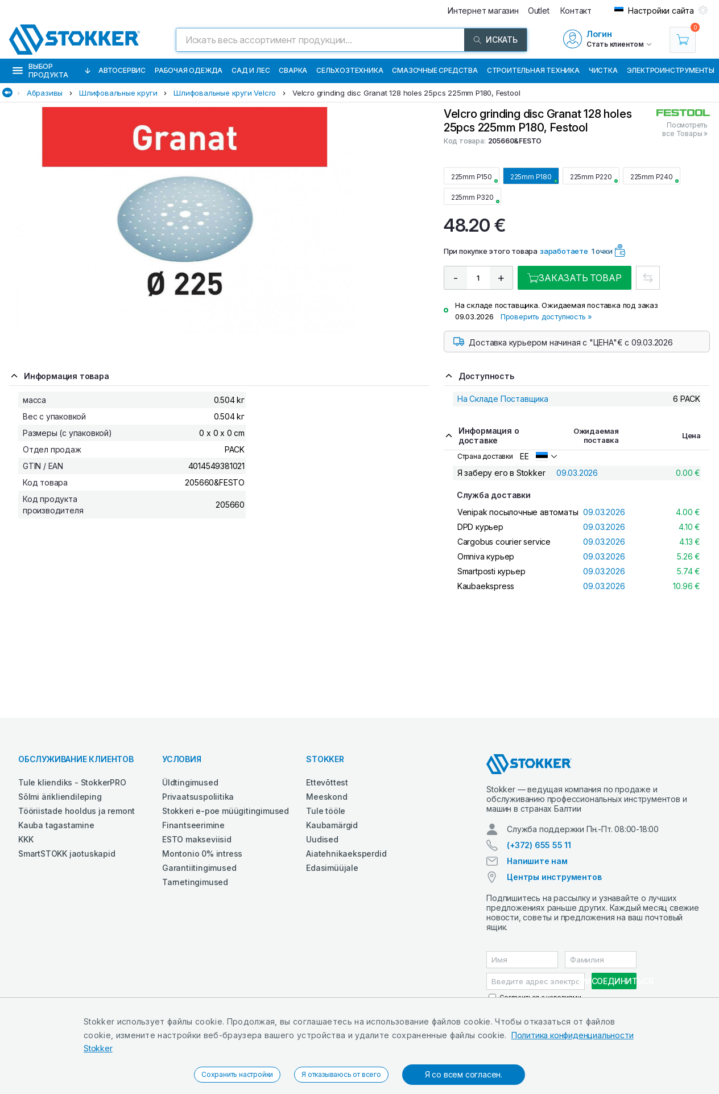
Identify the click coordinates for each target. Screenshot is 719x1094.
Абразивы (45, 92)
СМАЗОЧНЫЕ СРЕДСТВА (434, 70)
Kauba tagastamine (56, 825)
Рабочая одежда (188, 70)
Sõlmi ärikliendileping (60, 796)
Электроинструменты (670, 70)
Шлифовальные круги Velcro (224, 92)
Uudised (322, 839)
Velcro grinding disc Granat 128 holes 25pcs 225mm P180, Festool (406, 92)
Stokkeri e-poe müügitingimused (225, 811)
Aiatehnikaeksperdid (346, 853)
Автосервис (122, 70)
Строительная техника (533, 70)
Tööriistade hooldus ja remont (76, 811)
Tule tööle (325, 811)
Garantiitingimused (199, 868)
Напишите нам (537, 861)
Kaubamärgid (332, 825)
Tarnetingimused (195, 882)
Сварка (293, 70)
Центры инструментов (554, 877)
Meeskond (326, 796)
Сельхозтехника (349, 70)
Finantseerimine (193, 825)
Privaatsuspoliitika (198, 796)
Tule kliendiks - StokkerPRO (72, 782)
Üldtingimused (190, 782)
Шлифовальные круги (118, 92)
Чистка (603, 70)
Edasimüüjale (332, 868)
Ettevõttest (327, 782)
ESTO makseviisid (197, 839)
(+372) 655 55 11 (539, 845)
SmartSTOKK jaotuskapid (66, 853)
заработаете (564, 251)
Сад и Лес (251, 70)
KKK (25, 839)
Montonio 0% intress (202, 853)
